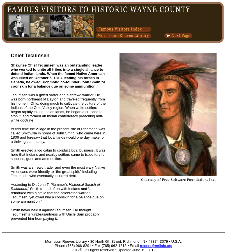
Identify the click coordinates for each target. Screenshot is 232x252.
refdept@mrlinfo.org (156, 246)
